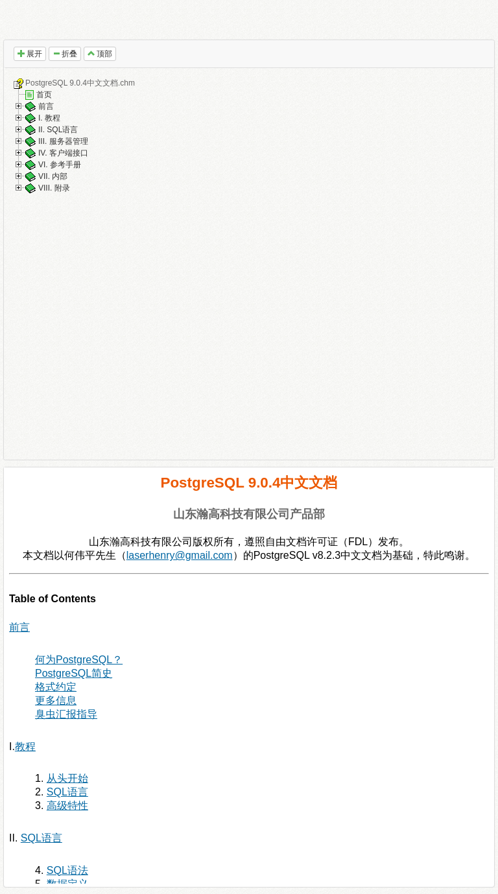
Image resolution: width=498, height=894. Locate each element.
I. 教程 (49, 118)
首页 (44, 94)
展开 (30, 53)
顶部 (100, 53)
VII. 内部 (52, 176)
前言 (46, 106)
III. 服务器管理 (63, 141)
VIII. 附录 (54, 188)
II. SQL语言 (58, 129)
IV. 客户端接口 (63, 153)
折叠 (65, 53)
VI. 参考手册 (59, 164)
